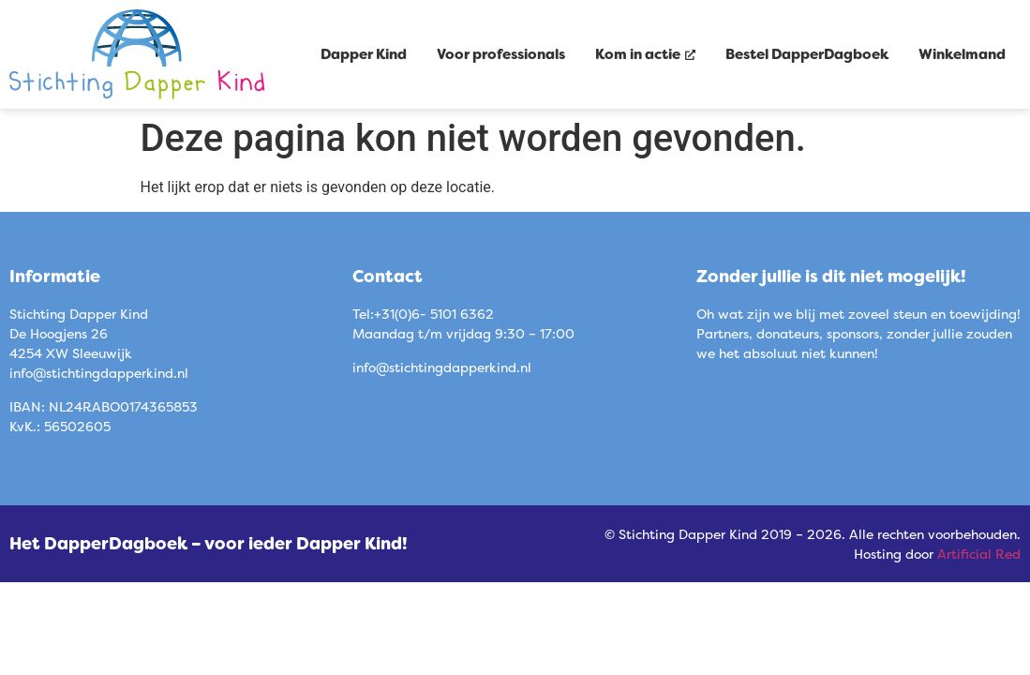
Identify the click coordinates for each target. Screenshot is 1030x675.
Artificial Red (979, 553)
